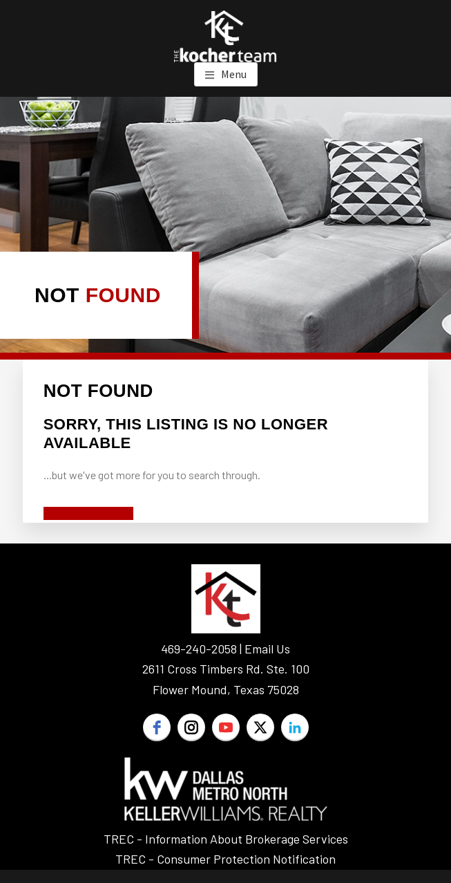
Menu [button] (234, 74)
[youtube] (226, 727)
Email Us (267, 648)
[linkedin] (295, 727)
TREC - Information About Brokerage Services (226, 838)
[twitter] (260, 727)
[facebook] (157, 727)
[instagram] (191, 727)
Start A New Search (88, 513)
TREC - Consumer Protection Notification (225, 858)
